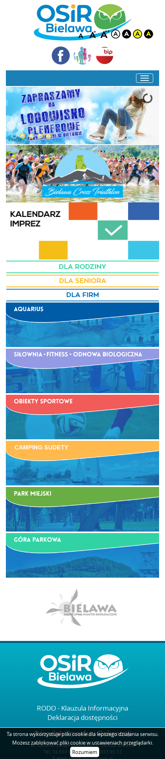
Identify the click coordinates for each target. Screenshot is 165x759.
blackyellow (148, 34)
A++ (104, 34)
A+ (93, 34)
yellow (137, 34)
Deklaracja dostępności (82, 717)
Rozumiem (84, 751)
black (126, 34)
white (115, 34)
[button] (14, 136)
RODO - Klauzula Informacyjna (82, 708)
